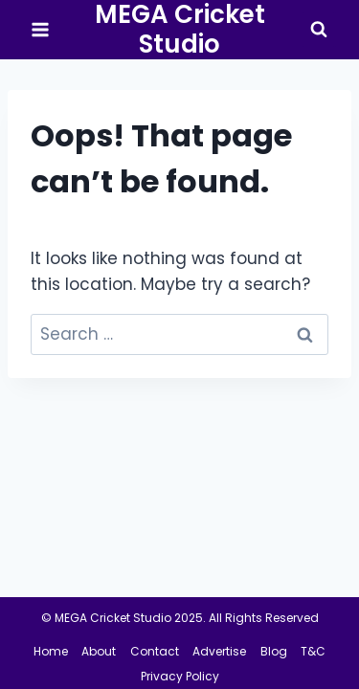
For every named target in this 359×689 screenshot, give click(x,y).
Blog (273, 651)
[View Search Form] (319, 29)
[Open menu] (40, 30)
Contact (154, 651)
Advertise (219, 651)
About (98, 651)
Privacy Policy (180, 676)
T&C (313, 651)
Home (51, 651)
